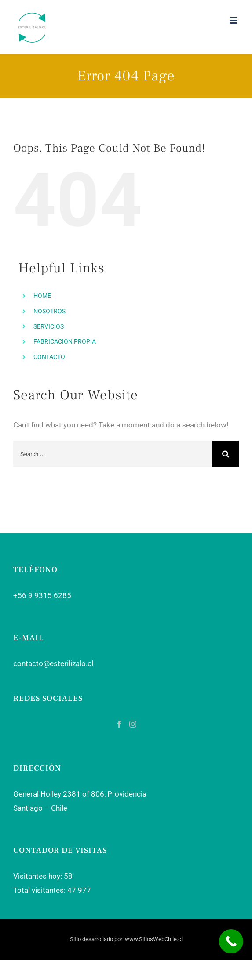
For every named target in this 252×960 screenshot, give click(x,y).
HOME (42, 295)
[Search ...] (112, 454)
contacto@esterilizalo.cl (53, 663)
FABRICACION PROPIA (64, 341)
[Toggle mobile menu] (234, 20)
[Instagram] (132, 724)
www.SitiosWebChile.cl (154, 939)
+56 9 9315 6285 (42, 595)
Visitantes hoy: (38, 876)
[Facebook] (119, 724)
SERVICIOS (48, 326)
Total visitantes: (40, 890)
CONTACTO (49, 356)
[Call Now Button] (231, 941)
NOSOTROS (49, 311)
